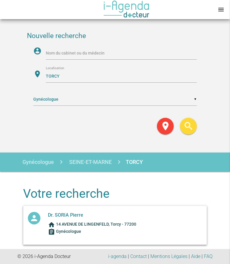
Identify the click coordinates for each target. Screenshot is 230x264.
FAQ (208, 256)
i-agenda (117, 256)
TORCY (134, 162)
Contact (138, 256)
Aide (195, 256)
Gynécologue (38, 162)
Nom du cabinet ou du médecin (75, 53)
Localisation (55, 68)
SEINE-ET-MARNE (90, 162)
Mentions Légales (168, 256)
